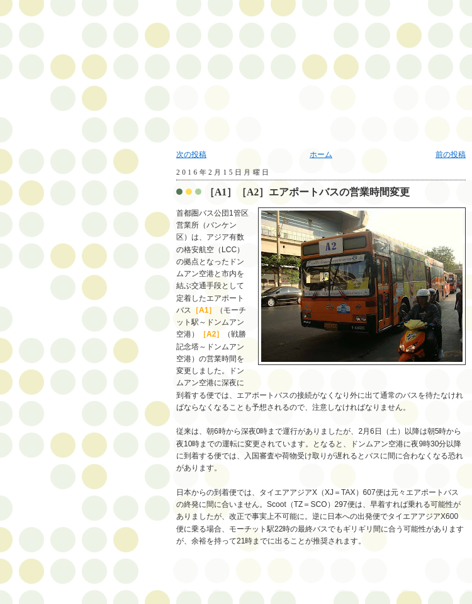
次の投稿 (191, 154)
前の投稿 (450, 154)
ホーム (321, 154)
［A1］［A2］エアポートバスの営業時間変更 (307, 192)
